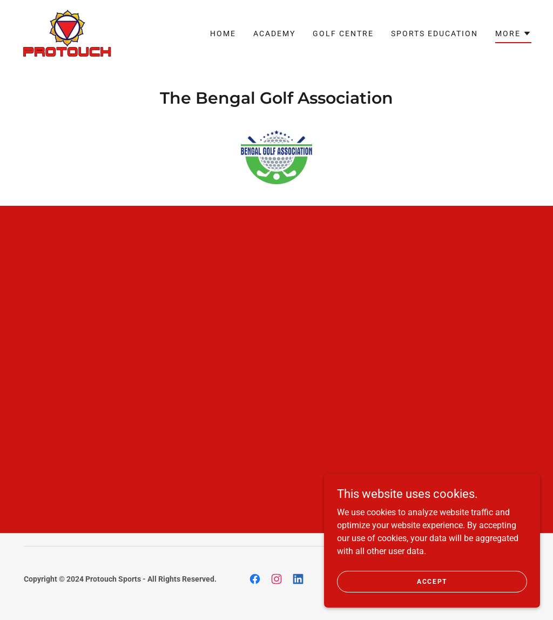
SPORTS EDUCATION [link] (434, 33)
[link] (67, 33)
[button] (513, 35)
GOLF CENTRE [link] (343, 33)
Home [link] (223, 33)
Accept (432, 581)
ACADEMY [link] (274, 33)
